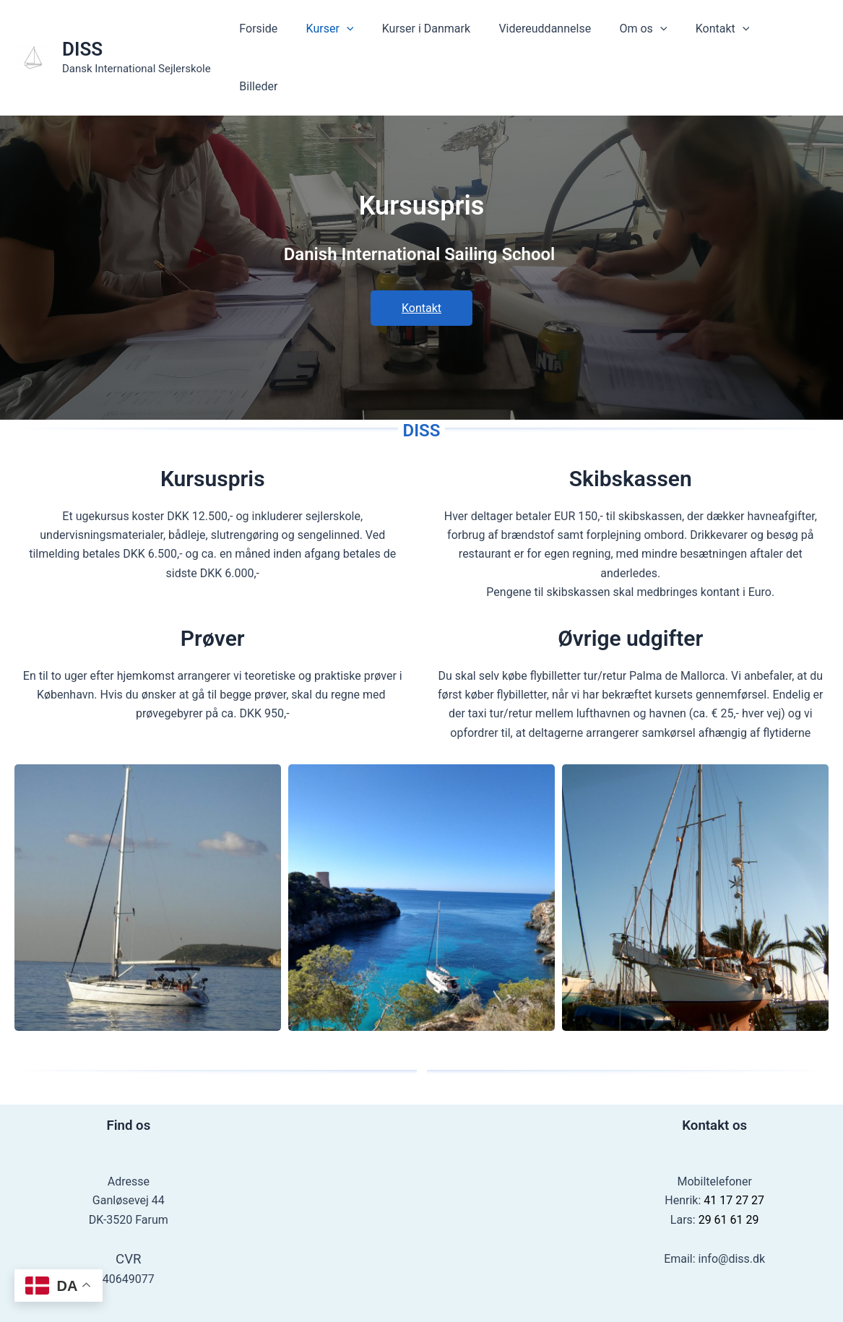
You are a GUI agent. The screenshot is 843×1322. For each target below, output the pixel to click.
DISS (82, 22)
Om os (654, 31)
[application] (374, 31)
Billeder (798, 31)
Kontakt (728, 31)
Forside (291, 31)
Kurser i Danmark (448, 31)
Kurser (357, 31)
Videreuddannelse (562, 31)
